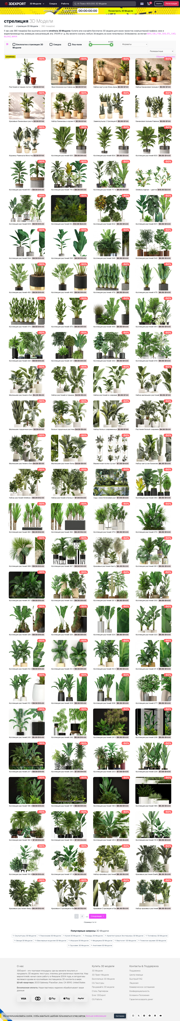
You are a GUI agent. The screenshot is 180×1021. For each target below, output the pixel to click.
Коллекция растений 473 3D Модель (67, 327)
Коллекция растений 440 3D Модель (109, 361)
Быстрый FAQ (135, 979)
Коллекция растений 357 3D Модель (24, 600)
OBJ (154, 33)
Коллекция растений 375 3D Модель (109, 532)
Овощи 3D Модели (23, 940)
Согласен (120, 1016)
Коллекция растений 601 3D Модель (151, 224)
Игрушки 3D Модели (78, 940)
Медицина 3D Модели (101, 940)
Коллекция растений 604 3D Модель (67, 224)
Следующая (97, 916)
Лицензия (133, 983)
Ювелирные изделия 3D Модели (50, 940)
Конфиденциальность (139, 991)
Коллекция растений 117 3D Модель (66, 874)
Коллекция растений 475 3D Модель (151, 292)
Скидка (55, 44)
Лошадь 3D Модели (93, 936)
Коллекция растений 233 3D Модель (109, 771)
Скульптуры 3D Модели (24, 936)
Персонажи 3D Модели (49, 936)
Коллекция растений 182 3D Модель (24, 840)
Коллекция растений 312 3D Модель (109, 669)
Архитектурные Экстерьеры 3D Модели (124, 936)
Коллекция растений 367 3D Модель (67, 566)
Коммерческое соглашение (142, 987)
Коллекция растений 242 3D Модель (67, 737)
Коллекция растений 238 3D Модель (151, 737)
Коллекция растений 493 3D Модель (25, 292)
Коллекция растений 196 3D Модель (109, 806)
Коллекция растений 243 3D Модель (25, 737)
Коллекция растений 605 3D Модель (25, 224)
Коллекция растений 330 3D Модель (151, 600)
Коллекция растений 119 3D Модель (151, 840)
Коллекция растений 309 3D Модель (67, 703)
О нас (20, 966)
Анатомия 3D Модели (101, 945)
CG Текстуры (98, 983)
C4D (173, 33)
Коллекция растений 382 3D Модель (67, 532)
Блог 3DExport (99, 995)
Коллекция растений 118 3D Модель (24, 874)
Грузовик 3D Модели (78, 945)
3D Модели (97, 970)
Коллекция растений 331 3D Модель (109, 600)
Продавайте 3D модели (103, 987)
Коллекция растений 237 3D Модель (25, 771)
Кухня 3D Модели (72, 936)
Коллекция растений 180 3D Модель (67, 840)
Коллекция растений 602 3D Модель (109, 224)
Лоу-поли (75, 44)
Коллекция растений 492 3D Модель (67, 292)
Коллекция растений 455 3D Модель (109, 327)
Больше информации (96, 1016)
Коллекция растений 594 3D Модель (25, 258)
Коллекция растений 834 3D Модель (109, 155)
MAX (149, 33)
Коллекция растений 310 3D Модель (24, 703)
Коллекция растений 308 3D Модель (109, 703)
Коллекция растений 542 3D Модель (152, 258)
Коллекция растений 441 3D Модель (67, 361)
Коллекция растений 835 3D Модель (67, 155)
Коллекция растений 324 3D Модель (109, 635)
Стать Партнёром (100, 991)
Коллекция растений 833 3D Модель (151, 155)
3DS (164, 33)
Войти (159, 3)
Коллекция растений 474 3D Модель (25, 327)
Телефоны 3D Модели (156, 936)
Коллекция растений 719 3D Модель (67, 190)
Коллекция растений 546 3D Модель (109, 258)
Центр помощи (136, 975)
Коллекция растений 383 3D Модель (25, 532)
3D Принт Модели (100, 975)
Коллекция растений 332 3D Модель (67, 600)
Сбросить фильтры (165, 56)
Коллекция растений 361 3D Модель (151, 566)
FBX (159, 33)
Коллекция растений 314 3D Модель (24, 669)
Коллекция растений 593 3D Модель (67, 258)
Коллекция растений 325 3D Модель (67, 635)
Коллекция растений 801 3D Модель (25, 190)
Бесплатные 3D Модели (103, 979)
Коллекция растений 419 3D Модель (151, 361)
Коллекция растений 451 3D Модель (151, 327)
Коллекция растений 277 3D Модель (151, 703)
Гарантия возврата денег (141, 999)
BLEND (7, 36)
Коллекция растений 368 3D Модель (25, 566)
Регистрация (171, 3)
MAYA (14, 36)
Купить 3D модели (103, 966)
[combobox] (134, 44)
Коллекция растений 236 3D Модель (67, 771)
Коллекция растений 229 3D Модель (152, 771)
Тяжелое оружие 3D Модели (152, 940)
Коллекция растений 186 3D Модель (151, 806)
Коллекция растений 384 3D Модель (151, 498)
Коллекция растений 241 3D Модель (109, 737)
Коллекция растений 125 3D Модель (109, 840)
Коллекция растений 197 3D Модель (66, 806)
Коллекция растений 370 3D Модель (151, 532)
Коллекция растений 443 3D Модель (25, 361)
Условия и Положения (139, 995)
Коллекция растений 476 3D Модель (109, 292)
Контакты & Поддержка (143, 966)
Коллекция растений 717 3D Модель (109, 190)
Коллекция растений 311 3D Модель (151, 669)
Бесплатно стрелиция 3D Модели (28, 46)
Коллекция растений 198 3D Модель (24, 806)
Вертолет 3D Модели (125, 940)
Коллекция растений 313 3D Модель (66, 669)
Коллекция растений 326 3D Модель (25, 635)
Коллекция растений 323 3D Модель (151, 635)
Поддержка (134, 970)
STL (168, 33)
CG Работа (97, 999)
